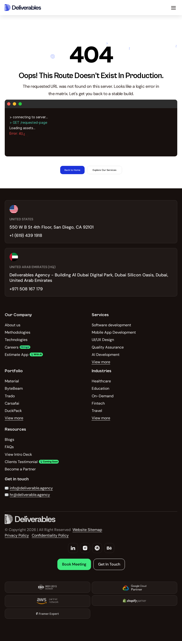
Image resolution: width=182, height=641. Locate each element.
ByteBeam (14, 388)
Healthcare (101, 381)
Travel (97, 410)
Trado (10, 395)
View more (101, 361)
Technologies (16, 339)
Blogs (9, 439)
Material (12, 381)
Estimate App (16, 354)
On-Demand (103, 395)
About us (12, 325)
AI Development (105, 354)
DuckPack (13, 410)
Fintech (98, 403)
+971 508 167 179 (26, 289)
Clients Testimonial (21, 461)
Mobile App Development (114, 332)
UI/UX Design (103, 339)
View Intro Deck (18, 454)
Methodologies (17, 332)
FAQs (9, 446)
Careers (11, 347)
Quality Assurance (108, 347)
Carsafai (12, 403)
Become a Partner (20, 469)
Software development (111, 325)
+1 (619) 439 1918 (25, 235)
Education (100, 388)
